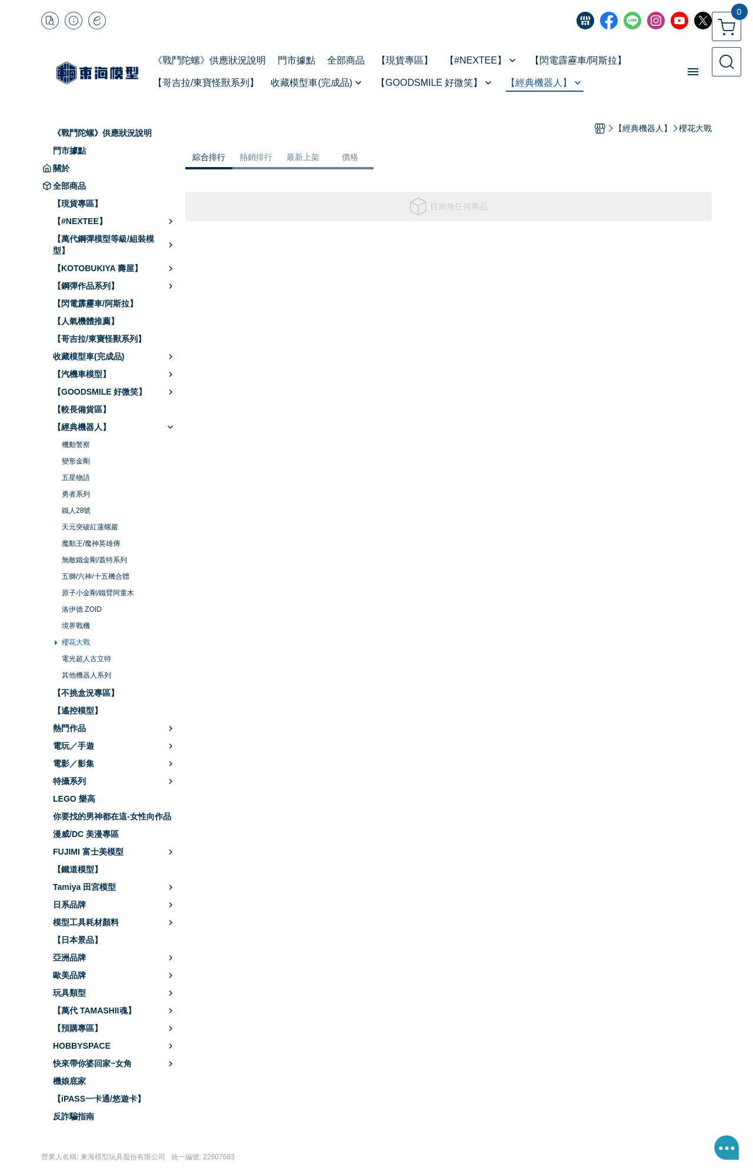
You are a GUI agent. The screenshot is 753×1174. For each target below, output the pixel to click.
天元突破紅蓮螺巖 (90, 527)
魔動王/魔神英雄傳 (91, 543)
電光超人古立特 (86, 659)
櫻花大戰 (76, 642)
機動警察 (76, 445)
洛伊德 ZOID (82, 609)
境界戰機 (76, 626)
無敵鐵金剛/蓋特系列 (94, 560)
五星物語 (76, 477)
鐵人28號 (76, 510)
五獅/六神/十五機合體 (95, 576)
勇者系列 (76, 494)
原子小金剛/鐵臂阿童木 (98, 593)
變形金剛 (76, 461)
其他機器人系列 (86, 675)
